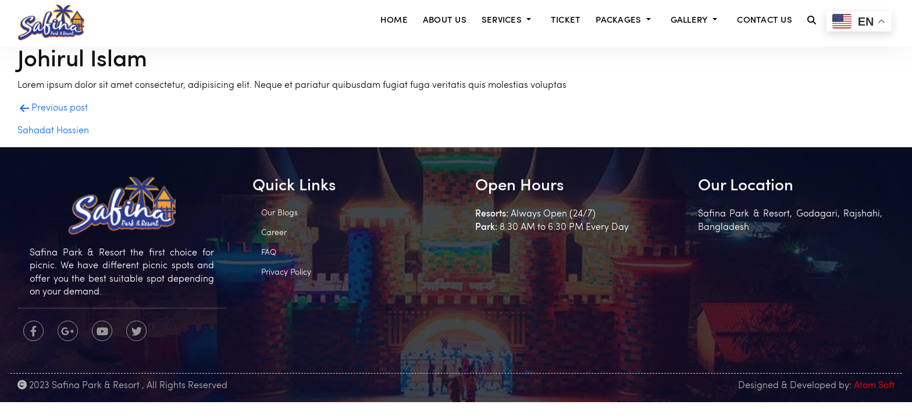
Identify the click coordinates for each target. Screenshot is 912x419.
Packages (618, 20)
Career (274, 233)
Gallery (689, 20)
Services (502, 20)
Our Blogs (279, 213)
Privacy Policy (286, 272)
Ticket (566, 20)
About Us (444, 20)
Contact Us (764, 20)
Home (394, 20)
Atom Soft (874, 385)
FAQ (268, 252)
